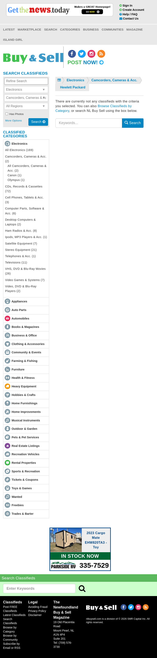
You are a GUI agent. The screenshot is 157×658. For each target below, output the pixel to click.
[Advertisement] (99, 170)
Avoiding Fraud (37, 606)
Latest (9, 29)
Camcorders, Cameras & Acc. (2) (25, 159)
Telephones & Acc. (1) (20, 256)
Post (85, 62)
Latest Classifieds (14, 615)
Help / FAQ (128, 14)
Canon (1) (14, 175)
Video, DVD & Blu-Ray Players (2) (20, 289)
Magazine (134, 29)
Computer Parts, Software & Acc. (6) (24, 211)
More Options (13, 120)
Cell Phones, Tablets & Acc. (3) (24, 200)
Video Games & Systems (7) (25, 280)
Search (50, 29)
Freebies (18, 505)
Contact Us (129, 18)
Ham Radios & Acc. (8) (21, 230)
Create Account (131, 9)
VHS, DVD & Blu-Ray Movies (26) (25, 271)
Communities (112, 29)
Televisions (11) (16, 262)
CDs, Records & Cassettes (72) (24, 189)
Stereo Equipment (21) (21, 249)
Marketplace (29, 29)
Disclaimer (35, 615)
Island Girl (13, 39)
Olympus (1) (16, 180)
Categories (70, 29)
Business (91, 29)
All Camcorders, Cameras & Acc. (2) (27, 168)
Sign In (125, 5)
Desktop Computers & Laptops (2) (20, 222)
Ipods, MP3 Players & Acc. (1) (26, 237)
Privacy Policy (37, 611)
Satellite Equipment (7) (21, 243)
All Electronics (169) (19, 150)
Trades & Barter (23, 513)
